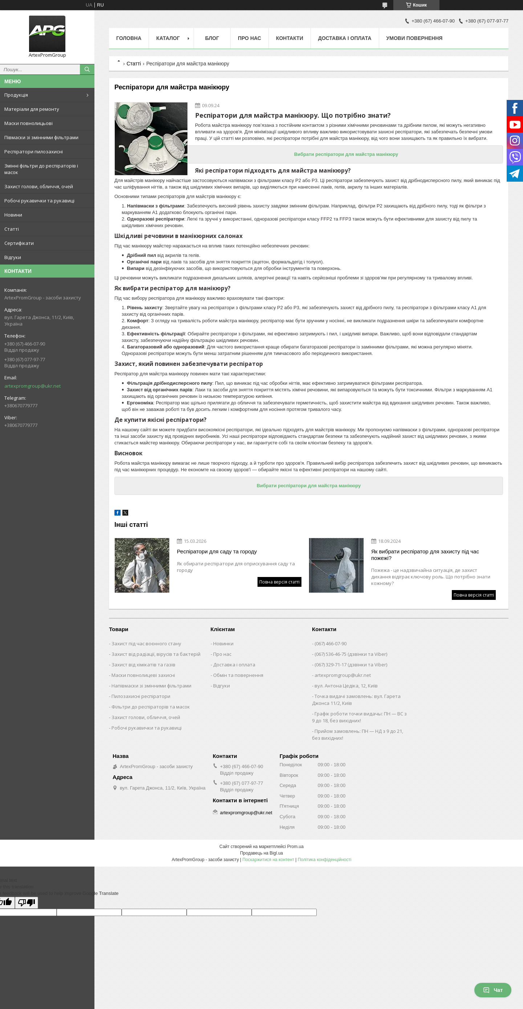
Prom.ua (295, 846)
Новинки (223, 643)
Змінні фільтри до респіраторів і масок (41, 168)
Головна (128, 38)
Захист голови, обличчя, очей (38, 186)
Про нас (249, 38)
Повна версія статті (279, 582)
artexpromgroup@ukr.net (32, 386)
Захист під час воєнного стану (146, 643)
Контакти (289, 38)
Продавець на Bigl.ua (261, 853)
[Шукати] (87, 69)
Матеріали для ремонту (31, 109)
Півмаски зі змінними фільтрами (41, 137)
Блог (212, 38)
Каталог (168, 38)
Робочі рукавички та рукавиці (39, 200)
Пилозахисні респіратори (141, 696)
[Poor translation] (26, 903)
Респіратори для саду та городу (217, 551)
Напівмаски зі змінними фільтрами (151, 685)
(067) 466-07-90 (330, 643)
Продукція (16, 95)
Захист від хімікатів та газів (143, 664)
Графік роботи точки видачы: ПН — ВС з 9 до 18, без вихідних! (359, 717)
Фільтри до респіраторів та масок (151, 706)
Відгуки (12, 257)
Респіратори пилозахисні (33, 151)
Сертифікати (19, 243)
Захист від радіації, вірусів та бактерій (156, 654)
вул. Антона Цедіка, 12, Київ (346, 685)
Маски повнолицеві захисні (143, 675)
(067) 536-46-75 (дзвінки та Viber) (351, 654)
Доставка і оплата (345, 38)
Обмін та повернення (238, 675)
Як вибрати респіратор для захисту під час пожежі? (425, 554)
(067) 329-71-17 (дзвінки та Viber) (351, 664)
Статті (11, 229)
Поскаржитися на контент (268, 859)
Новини (13, 214)
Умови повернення (414, 38)
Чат (493, 990)
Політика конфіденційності (325, 859)
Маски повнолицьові (28, 123)
